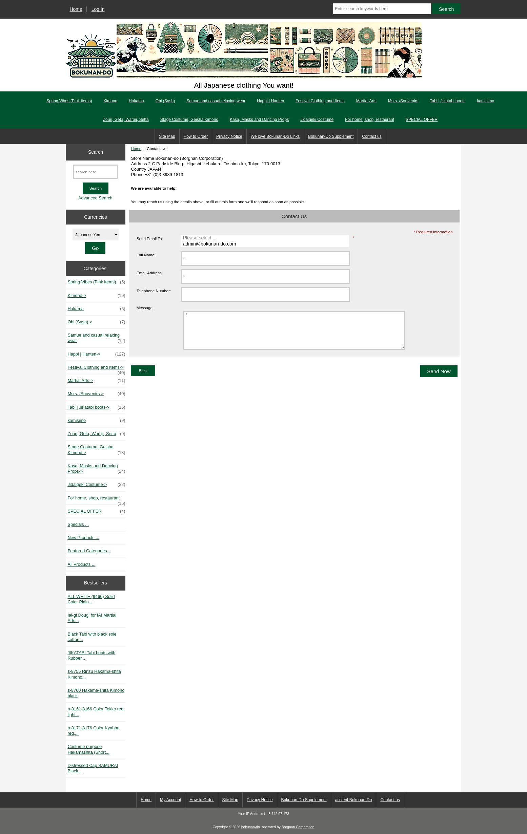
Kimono (110, 101)
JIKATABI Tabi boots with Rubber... (91, 655)
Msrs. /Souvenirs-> (96, 394)
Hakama (136, 101)
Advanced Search (95, 197)
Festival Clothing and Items (320, 101)
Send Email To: (150, 238)
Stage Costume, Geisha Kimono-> (96, 449)
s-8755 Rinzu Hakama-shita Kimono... (94, 674)
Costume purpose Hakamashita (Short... (88, 749)
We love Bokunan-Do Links (275, 136)
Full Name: (146, 255)
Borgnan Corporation (298, 827)
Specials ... (77, 524)
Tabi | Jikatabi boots (447, 101)
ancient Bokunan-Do (353, 799)
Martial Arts (366, 101)
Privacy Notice (229, 136)
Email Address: (150, 273)
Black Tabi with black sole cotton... (91, 637)
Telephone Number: (154, 290)
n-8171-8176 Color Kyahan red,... (93, 730)
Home (76, 9)
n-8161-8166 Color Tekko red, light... (95, 711)
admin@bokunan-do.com (265, 244)
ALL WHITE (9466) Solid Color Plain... (91, 599)
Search (95, 152)
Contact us (371, 136)
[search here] (95, 172)
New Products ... (83, 537)
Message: (145, 308)
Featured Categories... (88, 550)
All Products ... (81, 564)
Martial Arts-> (96, 380)
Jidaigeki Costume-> (96, 484)
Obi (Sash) (165, 101)
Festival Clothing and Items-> (96, 369)
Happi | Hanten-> (96, 354)
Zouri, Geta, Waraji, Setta (126, 119)
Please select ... (265, 238)
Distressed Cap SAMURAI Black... (92, 768)
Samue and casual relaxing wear (215, 101)
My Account (170, 799)
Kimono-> (96, 295)
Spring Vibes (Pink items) (69, 101)
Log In (98, 9)
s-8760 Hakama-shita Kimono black (95, 693)
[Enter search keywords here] (382, 8)
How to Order (196, 136)
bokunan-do (250, 827)
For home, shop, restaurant (369, 119)
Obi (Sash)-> (96, 322)
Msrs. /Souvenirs (403, 101)
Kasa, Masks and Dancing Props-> (96, 468)
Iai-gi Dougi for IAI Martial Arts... (91, 618)
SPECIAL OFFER (422, 119)
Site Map (167, 136)
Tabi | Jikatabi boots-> (96, 407)
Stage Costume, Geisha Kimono (189, 119)
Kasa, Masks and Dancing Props (259, 119)
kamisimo (485, 101)
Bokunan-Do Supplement (330, 136)
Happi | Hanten (270, 101)
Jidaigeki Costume (316, 119)
